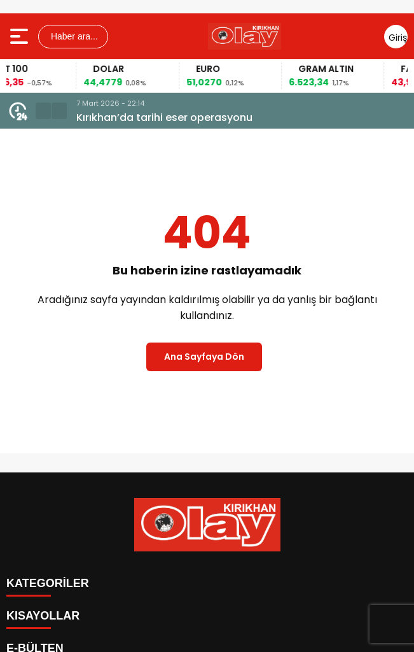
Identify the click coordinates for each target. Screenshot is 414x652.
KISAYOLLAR (42, 615)
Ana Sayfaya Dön (204, 356)
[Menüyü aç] (20, 36)
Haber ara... (73, 36)
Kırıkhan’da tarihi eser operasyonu (164, 117)
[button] (43, 111)
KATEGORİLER (47, 583)
